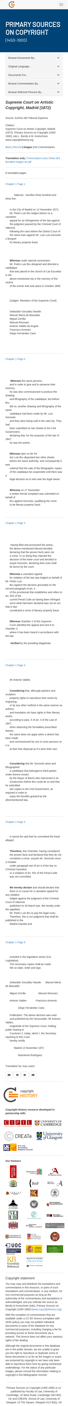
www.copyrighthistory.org (46, 1309)
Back (8, 147)
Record (17, 147)
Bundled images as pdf (18, 161)
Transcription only (37, 158)
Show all (54, 158)
